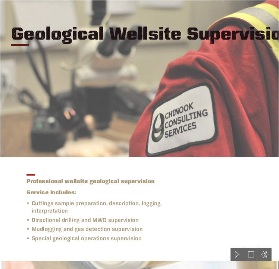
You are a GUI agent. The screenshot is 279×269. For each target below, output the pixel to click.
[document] (139, 134)
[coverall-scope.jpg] (139, 78)
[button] (237, 254)
